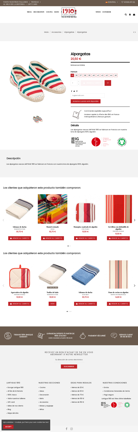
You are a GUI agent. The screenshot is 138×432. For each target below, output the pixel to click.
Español (112, 2)
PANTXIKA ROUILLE (118, 231)
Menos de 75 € (78, 395)
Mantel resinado (52, 227)
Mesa (42, 391)
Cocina (42, 387)
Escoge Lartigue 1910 (15, 387)
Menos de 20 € (78, 387)
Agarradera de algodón (19, 292)
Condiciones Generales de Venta (117, 391)
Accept (8, 427)
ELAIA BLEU (85, 295)
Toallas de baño (52, 292)
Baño (42, 398)
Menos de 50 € (78, 391)
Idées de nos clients (15, 406)
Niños (42, 409)
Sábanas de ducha (19, 227)
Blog (9, 409)
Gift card (32, 4)
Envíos (106, 387)
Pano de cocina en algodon (118, 292)
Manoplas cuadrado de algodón (85, 227)
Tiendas (35, 2)
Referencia (75, 65)
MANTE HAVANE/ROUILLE (118, 295)
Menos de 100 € (78, 398)
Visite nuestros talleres (15, 2)
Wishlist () (128, 2)
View (52, 304)
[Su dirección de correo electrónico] (69, 359)
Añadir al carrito (92, 83)
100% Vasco (12, 395)
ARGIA (52, 229)
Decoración (44, 395)
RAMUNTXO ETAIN (19, 229)
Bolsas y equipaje (46, 406)
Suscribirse (69, 366)
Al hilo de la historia (14, 4)
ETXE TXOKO (85, 229)
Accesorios (44, 402)
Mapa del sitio (13, 413)
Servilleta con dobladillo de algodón (118, 228)
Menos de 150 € (78, 402)
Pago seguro (109, 395)
